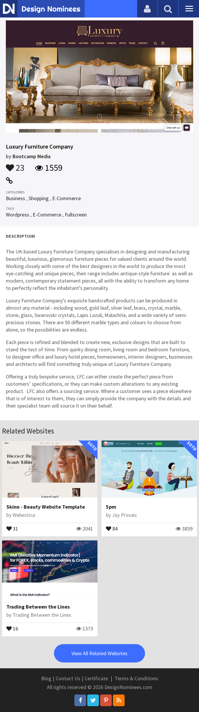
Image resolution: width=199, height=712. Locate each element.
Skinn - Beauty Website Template (45, 506)
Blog (46, 678)
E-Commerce (66, 198)
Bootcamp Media (31, 156)
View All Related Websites (99, 653)
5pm (111, 506)
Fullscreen (76, 214)
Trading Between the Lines (38, 606)
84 (112, 528)
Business (15, 198)
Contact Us (68, 678)
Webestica (24, 515)
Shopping (39, 198)
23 (15, 165)
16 (12, 628)
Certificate (96, 678)
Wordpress (17, 214)
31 (12, 528)
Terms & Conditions (136, 678)
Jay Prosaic (124, 515)
